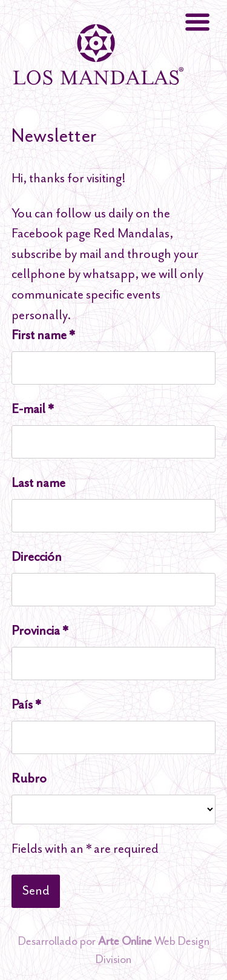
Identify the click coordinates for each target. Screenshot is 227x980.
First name (43, 335)
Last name (38, 483)
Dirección (37, 556)
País (26, 704)
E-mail (32, 409)
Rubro (29, 778)
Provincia (40, 630)
